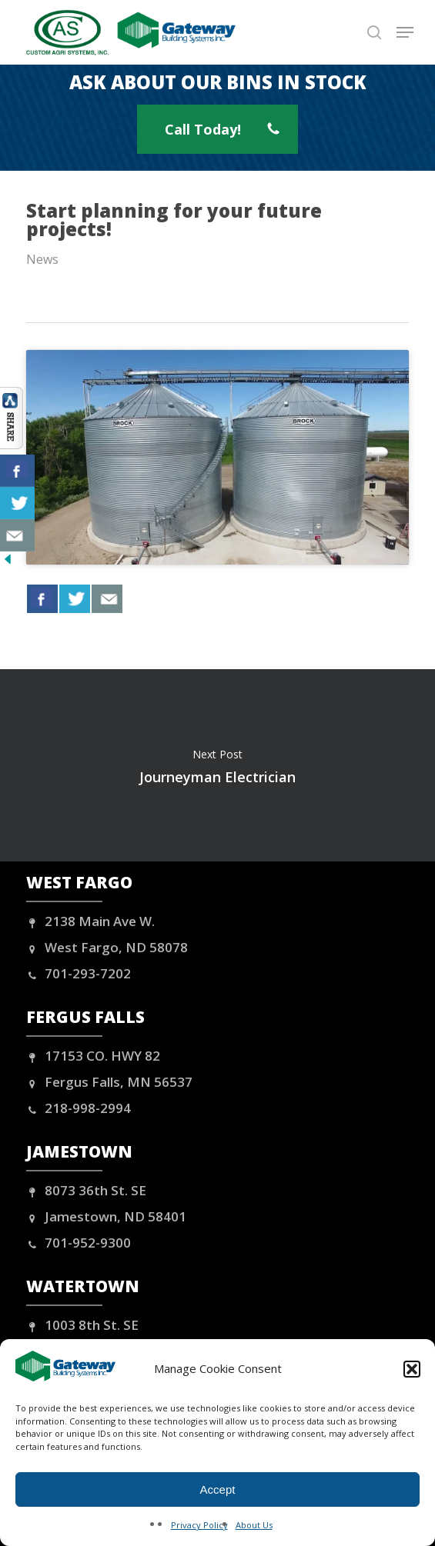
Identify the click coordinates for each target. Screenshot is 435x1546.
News (42, 259)
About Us (254, 1525)
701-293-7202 (78, 973)
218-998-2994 (78, 1108)
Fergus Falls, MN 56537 (109, 1082)
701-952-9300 (78, 1242)
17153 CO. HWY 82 (93, 1056)
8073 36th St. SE (86, 1190)
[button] (412, 1369)
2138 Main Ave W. (90, 921)
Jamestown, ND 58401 (106, 1216)
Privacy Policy (199, 1525)
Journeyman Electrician (217, 765)
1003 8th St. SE (82, 1325)
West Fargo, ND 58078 (107, 947)
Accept (218, 1489)
